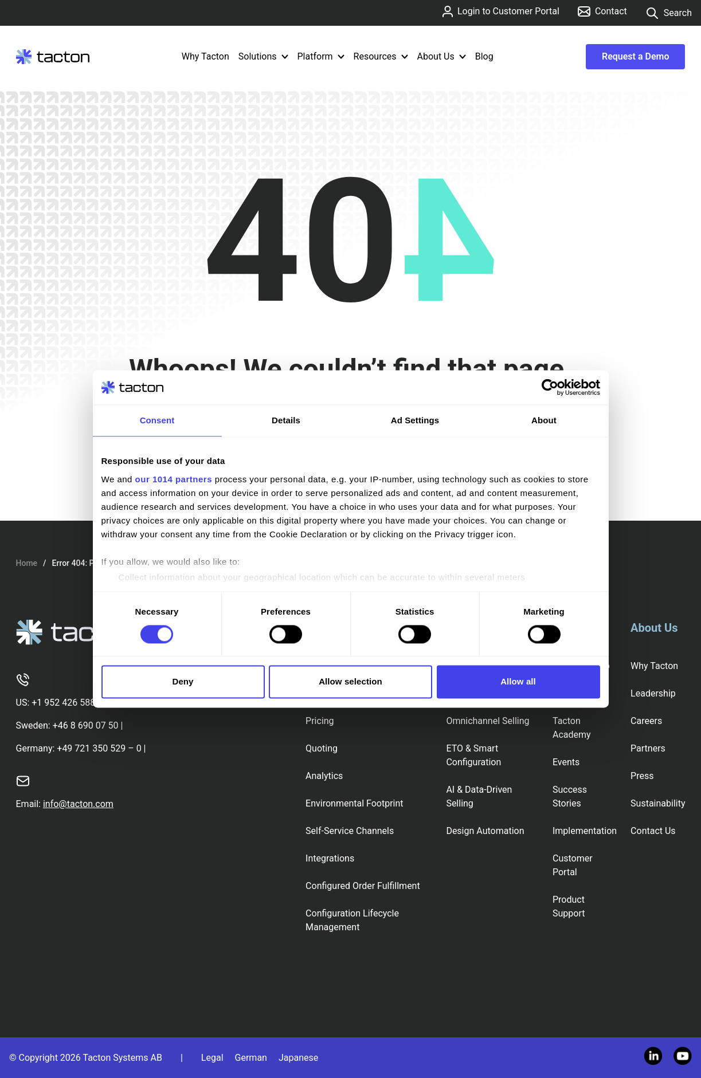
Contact (602, 11)
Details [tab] (286, 420)
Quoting (322, 748)
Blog (484, 56)
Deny (182, 682)
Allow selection (350, 682)
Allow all (518, 682)
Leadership (653, 693)
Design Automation (485, 830)
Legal (212, 1057)
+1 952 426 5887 (66, 702)
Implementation (585, 830)
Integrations (330, 858)
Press (641, 775)
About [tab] (544, 420)
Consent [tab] (157, 420)
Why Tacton (205, 56)
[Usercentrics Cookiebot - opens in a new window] (550, 387)
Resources (381, 56)
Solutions (263, 56)
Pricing (320, 720)
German (251, 1057)
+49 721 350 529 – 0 (99, 748)
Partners (647, 748)
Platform (320, 56)
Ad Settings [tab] (415, 420)
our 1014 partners (173, 479)
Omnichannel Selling (487, 720)
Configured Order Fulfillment (363, 885)
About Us (441, 56)
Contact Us (653, 830)
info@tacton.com (78, 803)
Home (27, 563)
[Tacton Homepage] (52, 56)
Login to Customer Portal (500, 11)
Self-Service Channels (350, 830)
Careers (646, 720)
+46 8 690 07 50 (86, 725)
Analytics (324, 775)
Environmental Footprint (354, 803)
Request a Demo (635, 56)
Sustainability (657, 803)
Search (668, 13)
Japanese (298, 1057)
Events (566, 762)
